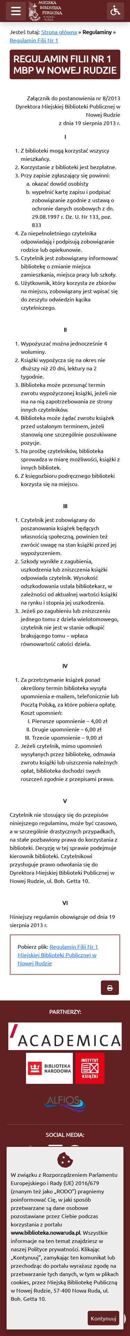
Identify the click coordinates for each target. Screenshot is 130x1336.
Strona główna (59, 31)
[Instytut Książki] (90, 1068)
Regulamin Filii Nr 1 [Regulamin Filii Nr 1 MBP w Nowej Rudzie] (34, 40)
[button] (16, 11)
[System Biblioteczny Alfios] (65, 1102)
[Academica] (65, 1036)
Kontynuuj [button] (103, 1318)
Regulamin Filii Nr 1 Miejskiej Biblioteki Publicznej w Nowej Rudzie (58, 954)
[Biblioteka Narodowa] (49, 1068)
